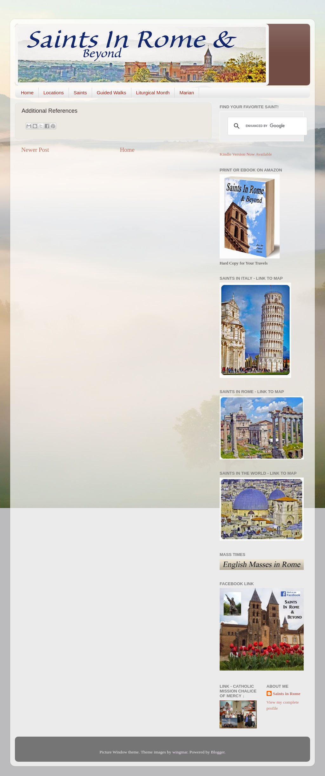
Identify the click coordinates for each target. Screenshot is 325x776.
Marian (186, 92)
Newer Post (35, 149)
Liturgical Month (153, 92)
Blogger (217, 752)
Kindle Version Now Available (246, 154)
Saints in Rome (287, 693)
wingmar (179, 752)
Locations (53, 92)
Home (27, 92)
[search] (266, 126)
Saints (80, 92)
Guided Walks (111, 92)
